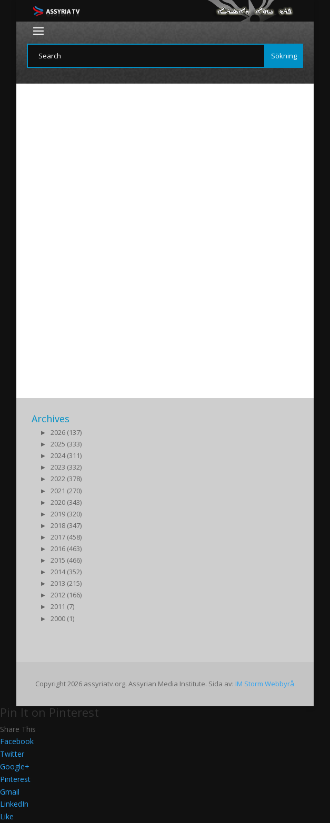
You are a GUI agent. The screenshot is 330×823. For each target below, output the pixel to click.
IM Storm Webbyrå (264, 683)
